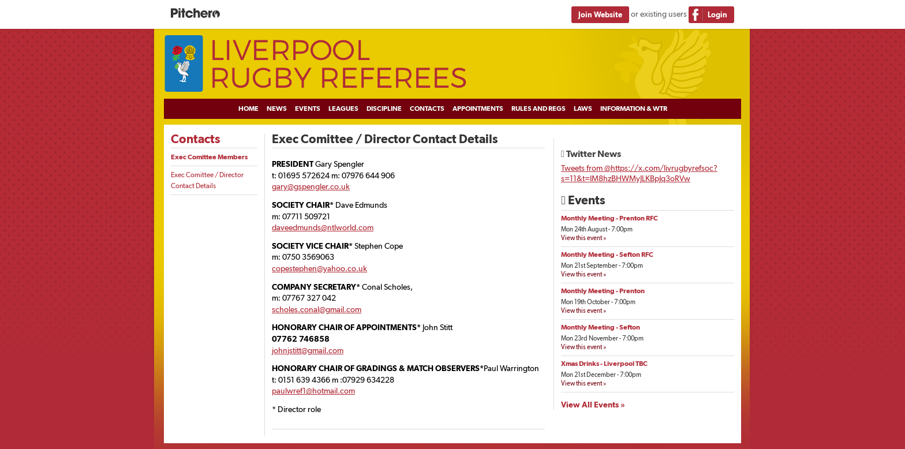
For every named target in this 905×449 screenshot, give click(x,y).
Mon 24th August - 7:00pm (597, 229)
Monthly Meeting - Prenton (603, 291)
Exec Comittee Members (209, 157)
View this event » (583, 238)
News (277, 108)
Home (248, 108)
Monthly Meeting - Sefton (600, 327)
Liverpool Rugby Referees (452, 64)
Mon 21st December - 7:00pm (601, 375)
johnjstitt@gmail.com (307, 350)
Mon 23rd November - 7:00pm (602, 338)
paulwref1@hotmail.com (313, 390)
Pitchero (195, 13)
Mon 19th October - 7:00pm (598, 302)
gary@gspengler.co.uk (311, 186)
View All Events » (593, 404)
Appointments (477, 108)
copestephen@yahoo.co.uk (319, 268)
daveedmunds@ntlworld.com (322, 227)
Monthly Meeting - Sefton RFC (607, 254)
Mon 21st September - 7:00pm (602, 266)
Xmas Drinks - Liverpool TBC (604, 364)
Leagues (343, 108)
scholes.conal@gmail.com (316, 309)
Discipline (384, 108)
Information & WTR (633, 108)
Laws (583, 108)
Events (307, 108)
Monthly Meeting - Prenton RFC (609, 218)
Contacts (427, 108)
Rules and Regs (538, 108)
